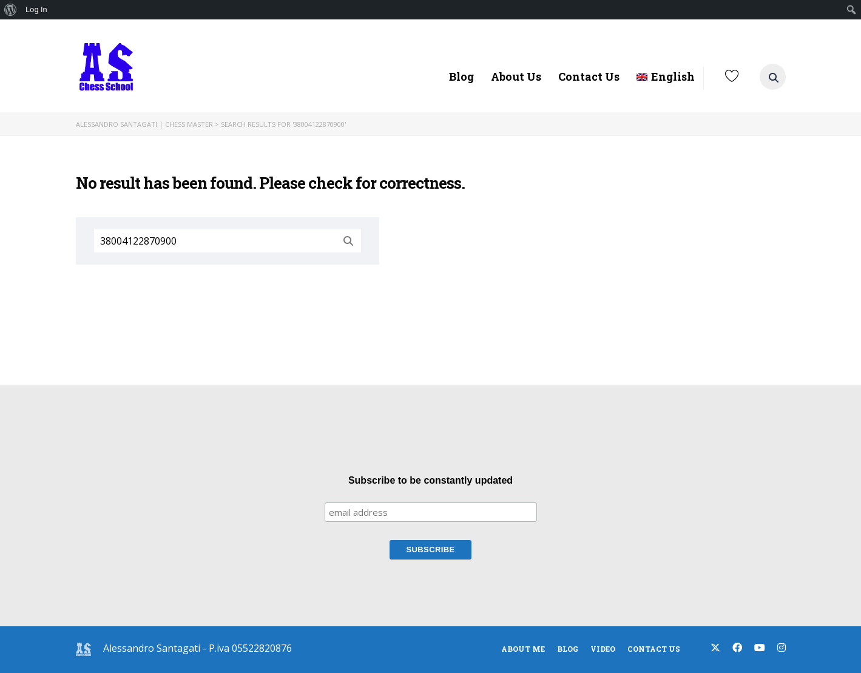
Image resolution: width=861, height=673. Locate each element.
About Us (516, 76)
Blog (461, 76)
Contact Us (589, 76)
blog (567, 649)
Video (602, 649)
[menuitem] (10, 9)
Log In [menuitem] (36, 9)
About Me (523, 649)
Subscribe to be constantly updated (430, 480)
